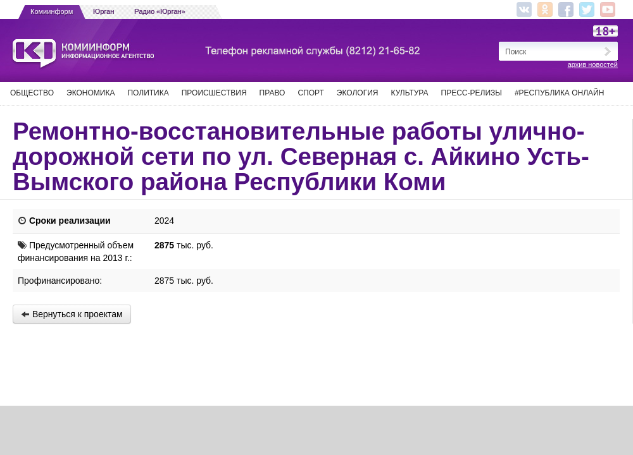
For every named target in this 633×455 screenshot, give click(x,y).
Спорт (310, 92)
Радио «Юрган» (160, 11)
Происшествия (214, 92)
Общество (32, 92)
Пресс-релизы (471, 92)
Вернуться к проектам (72, 314)
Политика (147, 92)
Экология (358, 92)
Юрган (103, 11)
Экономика (90, 92)
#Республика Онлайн (559, 92)
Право (272, 92)
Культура (410, 92)
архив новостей (593, 64)
